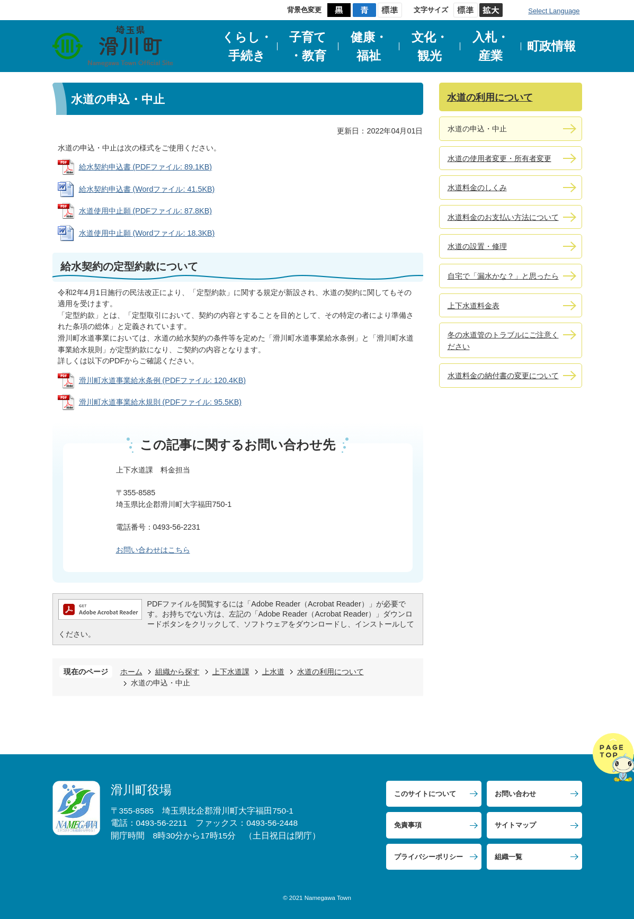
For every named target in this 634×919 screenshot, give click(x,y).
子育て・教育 (307, 46)
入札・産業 (490, 46)
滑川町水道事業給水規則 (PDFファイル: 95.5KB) (160, 402)
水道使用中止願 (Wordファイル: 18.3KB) (147, 233)
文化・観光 (430, 46)
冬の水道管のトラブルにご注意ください (503, 341)
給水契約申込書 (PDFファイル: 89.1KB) (145, 167)
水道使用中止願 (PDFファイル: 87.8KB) (145, 211)
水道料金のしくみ (477, 187)
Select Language (553, 11)
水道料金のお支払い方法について (503, 217)
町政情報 (551, 46)
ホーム (131, 671)
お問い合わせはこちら (153, 550)
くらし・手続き (247, 46)
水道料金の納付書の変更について (503, 375)
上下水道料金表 (473, 305)
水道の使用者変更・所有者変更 (499, 158)
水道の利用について (330, 671)
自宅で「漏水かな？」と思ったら (503, 276)
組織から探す (177, 671)
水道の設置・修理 (477, 246)
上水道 (273, 671)
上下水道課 (230, 671)
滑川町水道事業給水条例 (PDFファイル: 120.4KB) (162, 380)
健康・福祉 (369, 46)
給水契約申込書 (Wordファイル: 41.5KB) (147, 189)
